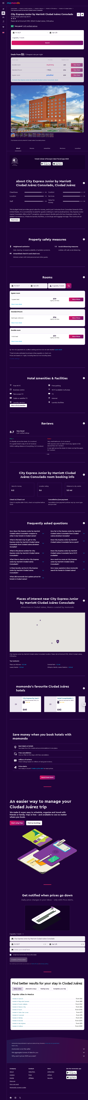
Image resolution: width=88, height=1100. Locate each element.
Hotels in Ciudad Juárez (65, 8)
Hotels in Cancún (17, 998)
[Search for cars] (3, 17)
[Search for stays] (3, 13)
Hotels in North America (25, 8)
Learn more (58, 349)
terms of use (34, 963)
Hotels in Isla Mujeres (18, 1023)
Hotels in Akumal (17, 1020)
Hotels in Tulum (17, 1009)
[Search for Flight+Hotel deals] (3, 21)
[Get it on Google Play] (46, 164)
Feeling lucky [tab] (45, 989)
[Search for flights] (3, 9)
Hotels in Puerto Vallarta (19, 1004)
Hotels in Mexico (39, 8)
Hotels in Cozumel (18, 1015)
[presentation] (58, 163)
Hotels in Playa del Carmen (20, 1001)
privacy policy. (44, 963)
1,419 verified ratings (30, 26)
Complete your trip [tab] (59, 989)
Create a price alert (37, 768)
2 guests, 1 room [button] (18, 38)
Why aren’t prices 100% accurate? (48, 1056)
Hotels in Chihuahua (51, 8)
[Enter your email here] (49, 949)
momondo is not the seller (48, 1049)
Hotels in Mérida (17, 1018)
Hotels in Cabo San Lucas (20, 1012)
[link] (47, 777)
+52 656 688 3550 (17, 23)
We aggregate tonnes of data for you (48, 1052)
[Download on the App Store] (58, 164)
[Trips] (3, 27)
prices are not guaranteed (52, 1043)
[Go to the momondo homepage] (13, 3)
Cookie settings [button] (15, 358)
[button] (3, 3)
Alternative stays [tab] (30, 989)
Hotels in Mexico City (19, 1007)
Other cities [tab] (17, 989)
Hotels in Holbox (17, 1026)
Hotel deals (14, 8)
